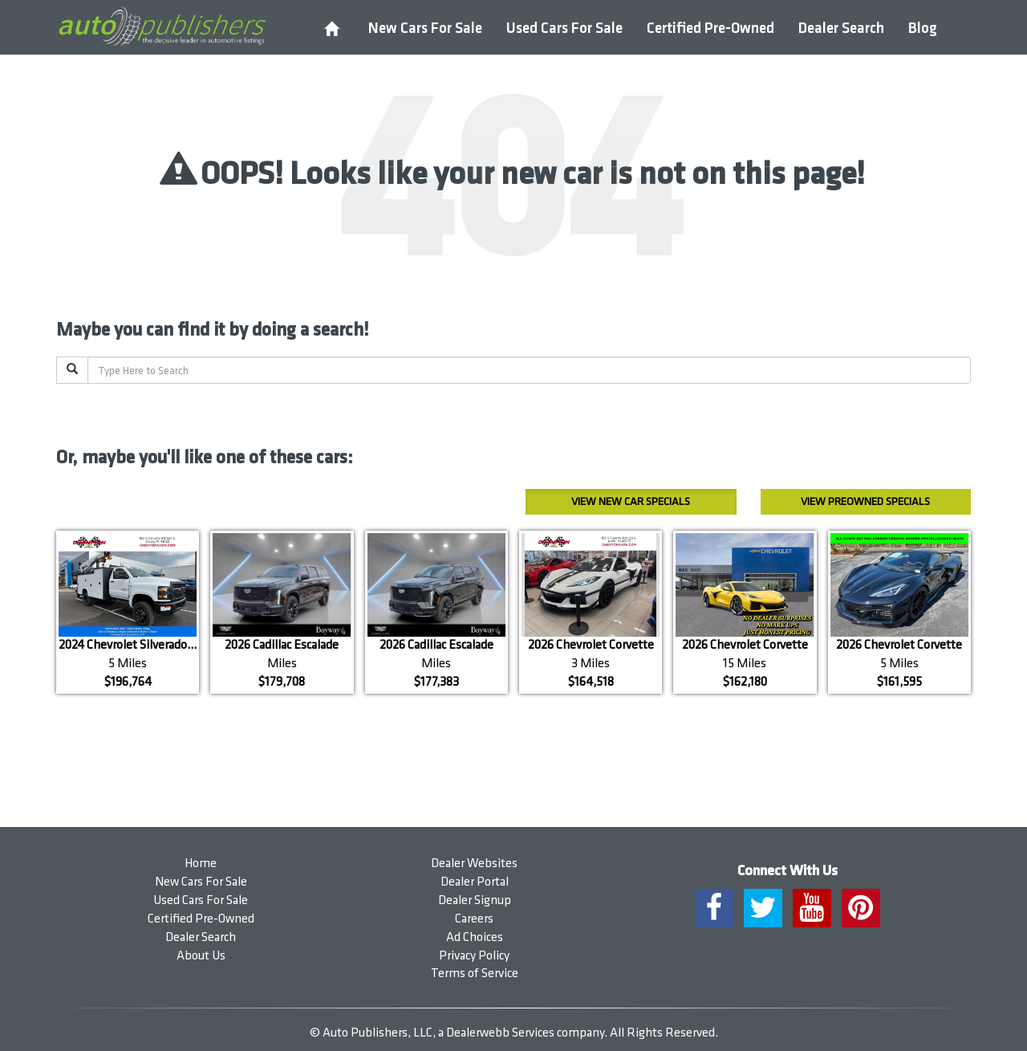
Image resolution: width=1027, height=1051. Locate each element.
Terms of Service (474, 973)
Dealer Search (841, 28)
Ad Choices (474, 937)
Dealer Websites (474, 863)
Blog (922, 28)
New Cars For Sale (425, 28)
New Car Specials (630, 501)
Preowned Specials (865, 501)
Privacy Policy (474, 955)
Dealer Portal (474, 882)
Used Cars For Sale (564, 28)
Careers (474, 919)
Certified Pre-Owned (710, 28)
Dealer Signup (474, 900)
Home (201, 863)
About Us (201, 955)
